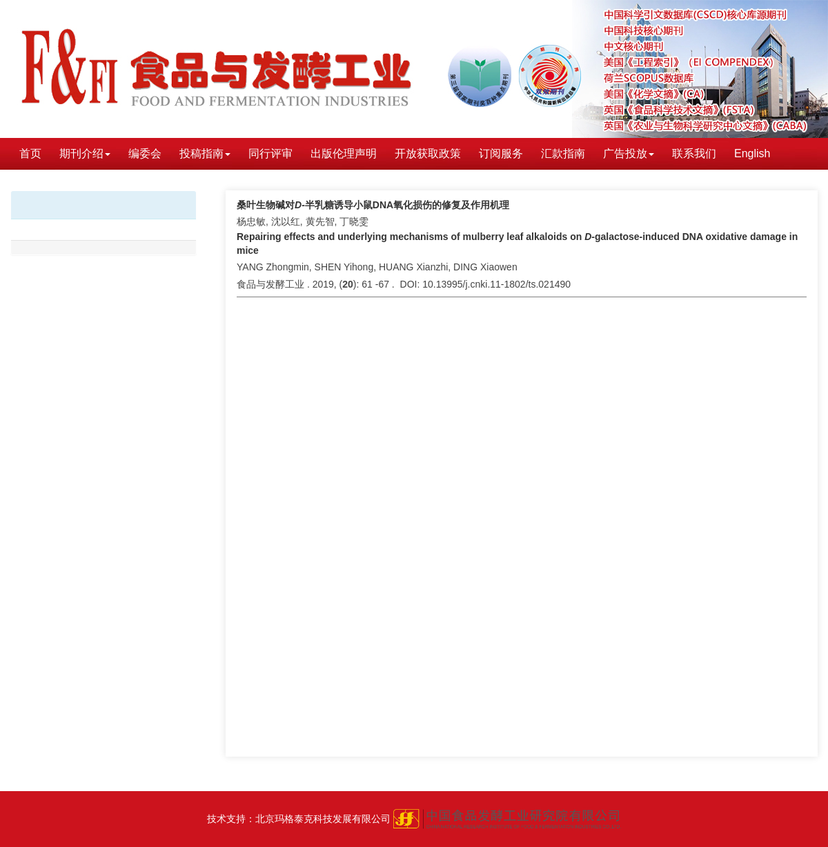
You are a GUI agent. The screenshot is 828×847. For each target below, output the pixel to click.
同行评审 (270, 153)
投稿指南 (204, 153)
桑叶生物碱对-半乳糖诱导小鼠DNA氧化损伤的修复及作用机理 (373, 204)
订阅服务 (501, 153)
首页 (30, 153)
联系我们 (694, 153)
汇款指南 (563, 153)
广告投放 (628, 153)
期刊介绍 (84, 153)
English (752, 153)
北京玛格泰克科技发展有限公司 (323, 818)
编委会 (144, 153)
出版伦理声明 (343, 153)
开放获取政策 (428, 153)
